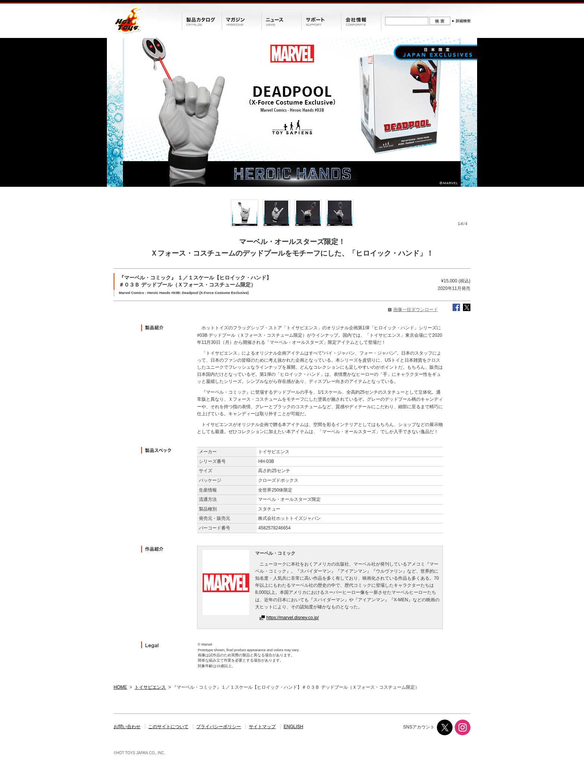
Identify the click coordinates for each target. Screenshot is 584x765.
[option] (244, 213)
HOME (120, 687)
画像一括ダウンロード (415, 309)
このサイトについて (168, 726)
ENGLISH (294, 726)
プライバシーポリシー (218, 726)
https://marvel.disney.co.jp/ (292, 617)
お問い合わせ (127, 726)
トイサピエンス (150, 687)
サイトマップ (262, 726)
